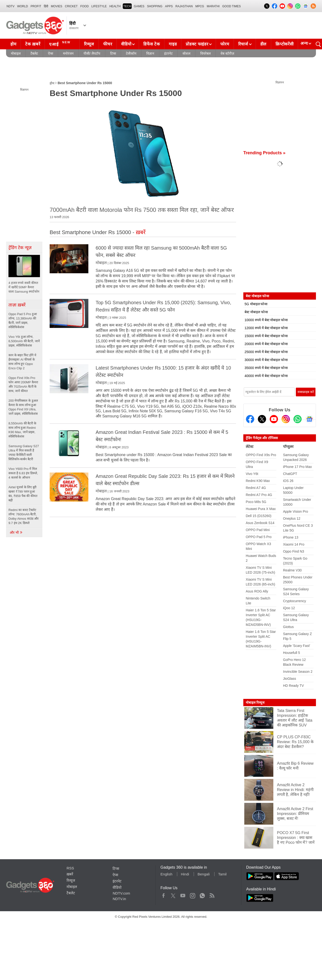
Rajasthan (184, 6)
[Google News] (309, 419)
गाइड (173, 44)
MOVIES (56, 6)
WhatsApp (202, 894)
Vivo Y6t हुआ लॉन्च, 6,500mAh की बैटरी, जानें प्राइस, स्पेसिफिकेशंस (24, 341)
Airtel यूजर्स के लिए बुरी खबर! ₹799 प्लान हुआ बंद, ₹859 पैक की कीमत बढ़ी (22, 493)
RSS (70, 868)
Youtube (183, 894)
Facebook (164, 894)
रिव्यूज (89, 44)
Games (139, 6)
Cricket (71, 6)
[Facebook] (250, 419)
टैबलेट (34, 53)
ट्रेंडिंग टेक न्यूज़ (19, 247)
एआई (60, 43)
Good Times (231, 6)
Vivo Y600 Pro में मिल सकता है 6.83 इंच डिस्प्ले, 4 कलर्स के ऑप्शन (23, 473)
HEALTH (115, 6)
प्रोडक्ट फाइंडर (197, 44)
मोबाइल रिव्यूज (255, 702)
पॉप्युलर (288, 446)
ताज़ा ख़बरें (16, 305)
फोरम (224, 44)
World (22, 6)
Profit (36, 6)
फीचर (107, 44)
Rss (212, 894)
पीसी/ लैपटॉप (92, 53)
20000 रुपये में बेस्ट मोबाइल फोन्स (266, 344)
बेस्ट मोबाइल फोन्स (256, 312)
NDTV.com (121, 893)
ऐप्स (50, 53)
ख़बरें (70, 874)
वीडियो (126, 44)
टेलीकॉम (131, 53)
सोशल (186, 53)
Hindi (185, 874)
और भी (16, 532)
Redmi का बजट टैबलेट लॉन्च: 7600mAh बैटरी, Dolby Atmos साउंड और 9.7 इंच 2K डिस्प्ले (23, 516)
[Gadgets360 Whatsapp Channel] (297, 419)
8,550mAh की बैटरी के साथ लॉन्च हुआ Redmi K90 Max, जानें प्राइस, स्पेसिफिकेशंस (22, 430)
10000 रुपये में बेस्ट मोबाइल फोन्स (266, 320)
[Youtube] (274, 419)
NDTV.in (119, 899)
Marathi (213, 6)
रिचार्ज (243, 44)
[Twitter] (262, 419)
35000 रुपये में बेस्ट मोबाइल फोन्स (266, 368)
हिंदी (46, 6)
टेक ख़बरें (32, 44)
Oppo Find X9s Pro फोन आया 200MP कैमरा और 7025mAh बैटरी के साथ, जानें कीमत (23, 384)
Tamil (222, 874)
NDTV (11, 6)
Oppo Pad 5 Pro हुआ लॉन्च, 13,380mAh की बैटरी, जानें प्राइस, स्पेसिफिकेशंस (22, 320)
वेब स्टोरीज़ (227, 53)
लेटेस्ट (249, 446)
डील (263, 44)
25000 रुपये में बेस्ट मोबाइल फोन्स (266, 352)
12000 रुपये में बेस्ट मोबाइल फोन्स (266, 328)
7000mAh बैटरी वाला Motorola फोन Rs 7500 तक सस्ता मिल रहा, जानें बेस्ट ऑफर (142, 210)
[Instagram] (286, 419)
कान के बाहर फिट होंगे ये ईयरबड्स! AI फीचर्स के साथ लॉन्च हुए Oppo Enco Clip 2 (22, 361)
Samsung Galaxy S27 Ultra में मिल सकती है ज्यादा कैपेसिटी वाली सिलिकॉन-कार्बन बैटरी (23, 452)
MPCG (199, 6)
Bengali (204, 874)
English (166, 874)
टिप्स (113, 53)
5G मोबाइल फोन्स (256, 304)
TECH (127, 6)
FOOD (84, 6)
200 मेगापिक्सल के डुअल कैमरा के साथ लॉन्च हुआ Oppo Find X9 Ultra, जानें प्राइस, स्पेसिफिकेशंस (23, 407)
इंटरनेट (168, 53)
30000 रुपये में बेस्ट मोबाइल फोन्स (266, 360)
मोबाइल (16, 53)
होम (13, 44)
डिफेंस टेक (151, 44)
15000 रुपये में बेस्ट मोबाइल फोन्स (266, 336)
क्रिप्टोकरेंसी (284, 44)
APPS (169, 6)
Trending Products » (264, 152)
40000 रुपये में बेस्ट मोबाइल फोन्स (266, 376)
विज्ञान (150, 53)
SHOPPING (154, 6)
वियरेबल (205, 53)
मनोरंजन (68, 53)
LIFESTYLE (99, 6)
